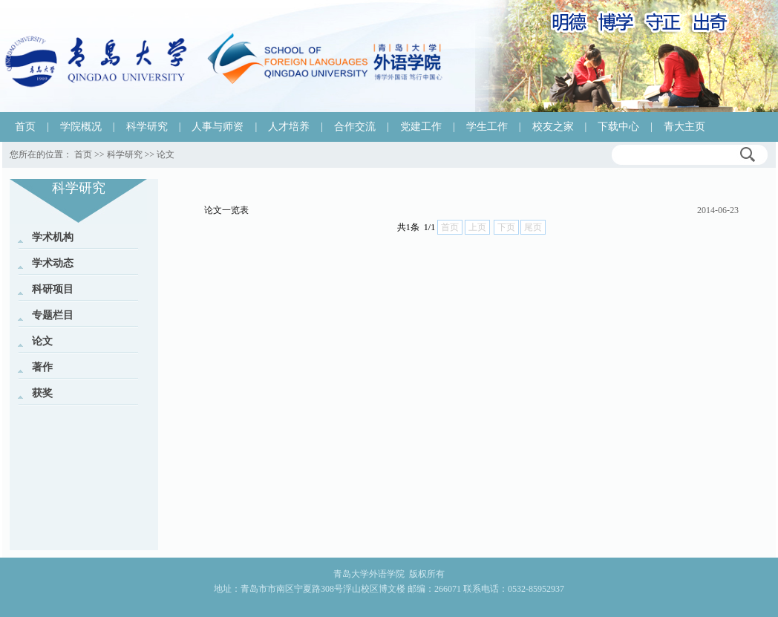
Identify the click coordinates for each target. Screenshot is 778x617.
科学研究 (147, 126)
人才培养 (289, 126)
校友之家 (553, 126)
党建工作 (421, 126)
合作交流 (355, 126)
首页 (25, 126)
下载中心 (618, 126)
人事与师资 (217, 126)
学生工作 (487, 126)
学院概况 (81, 126)
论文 (165, 154)
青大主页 (684, 126)
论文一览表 (226, 210)
